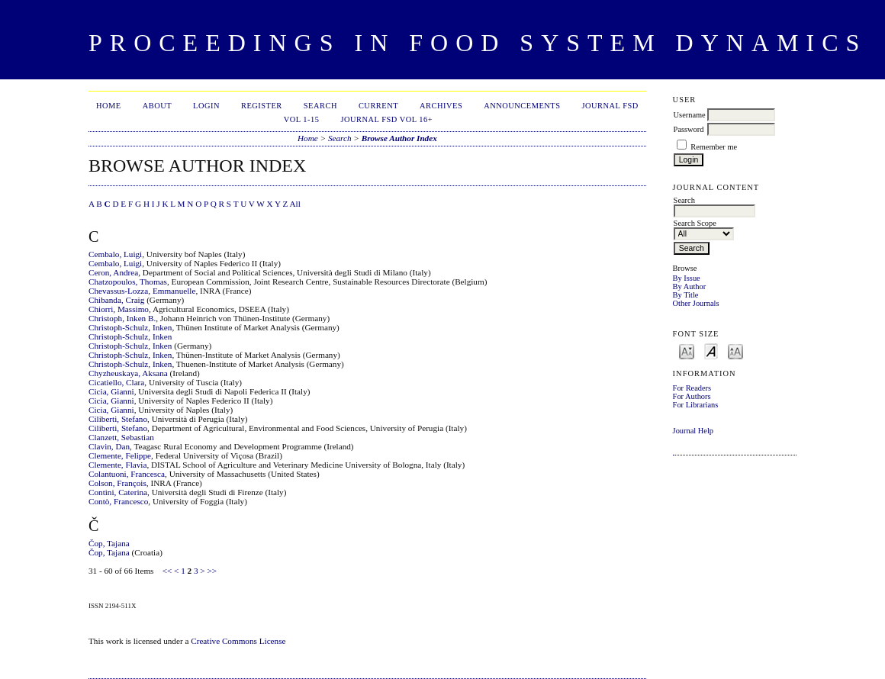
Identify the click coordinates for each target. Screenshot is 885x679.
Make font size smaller (686, 350)
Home (108, 105)
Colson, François (117, 483)
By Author (689, 286)
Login (206, 105)
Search (320, 105)
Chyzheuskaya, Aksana (128, 373)
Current (378, 105)
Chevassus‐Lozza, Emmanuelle (141, 290)
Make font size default (711, 350)
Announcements (522, 105)
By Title (686, 295)
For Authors (692, 396)
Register (261, 105)
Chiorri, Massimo (118, 309)
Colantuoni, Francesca (126, 473)
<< (167, 570)
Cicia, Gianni (111, 391)
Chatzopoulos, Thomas (127, 281)
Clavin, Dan (109, 446)
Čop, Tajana (109, 543)
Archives (441, 105)
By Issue (686, 278)
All (294, 203)
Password (689, 129)
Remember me (713, 147)
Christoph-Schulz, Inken (130, 327)
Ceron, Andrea (113, 272)
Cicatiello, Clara (116, 382)
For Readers (692, 388)
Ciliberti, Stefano (117, 418)
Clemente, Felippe (119, 455)
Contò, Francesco (118, 501)
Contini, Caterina (117, 492)
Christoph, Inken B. (122, 318)
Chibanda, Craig (116, 299)
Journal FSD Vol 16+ (386, 119)
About (157, 105)
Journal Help (693, 430)
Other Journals (696, 303)
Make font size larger (735, 350)
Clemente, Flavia (117, 464)
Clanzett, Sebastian (121, 437)
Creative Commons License (238, 640)
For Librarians (696, 405)
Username (690, 115)
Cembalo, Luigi (115, 254)
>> (212, 570)
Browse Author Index (399, 138)
